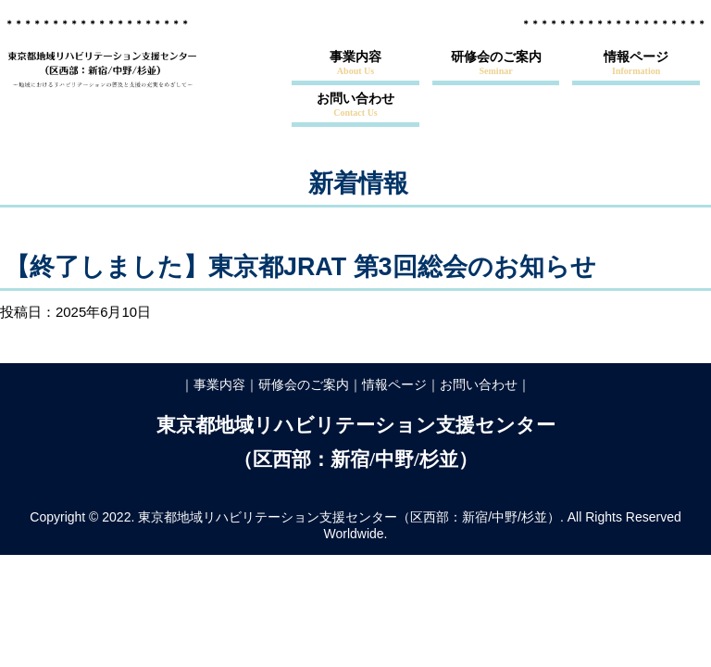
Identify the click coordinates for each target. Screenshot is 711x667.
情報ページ (636, 63)
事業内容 (355, 63)
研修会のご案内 (496, 63)
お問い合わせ (355, 105)
